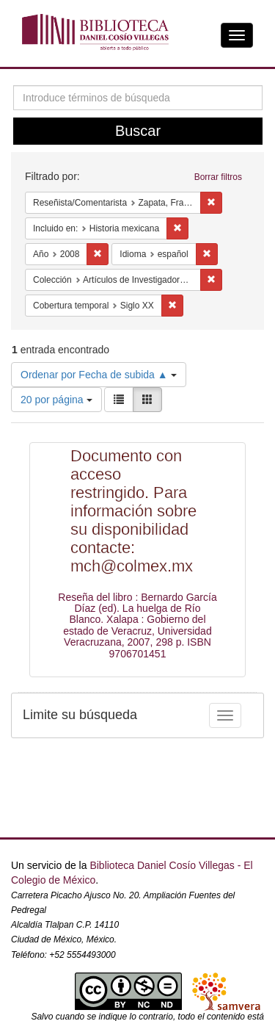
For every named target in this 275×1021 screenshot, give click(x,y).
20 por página (56, 399)
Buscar (138, 131)
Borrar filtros (218, 177)
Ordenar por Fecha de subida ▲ (99, 374)
